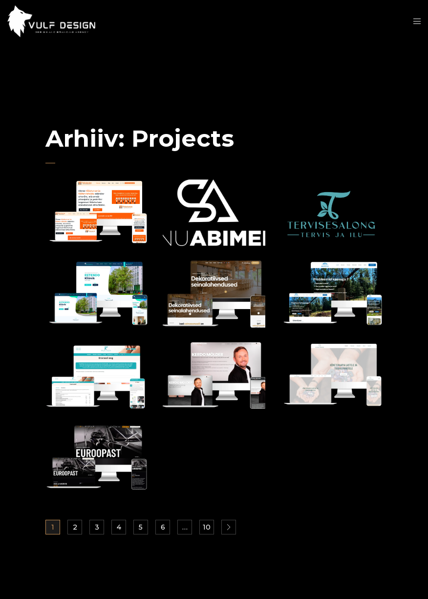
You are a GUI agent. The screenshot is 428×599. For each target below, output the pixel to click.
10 (207, 527)
